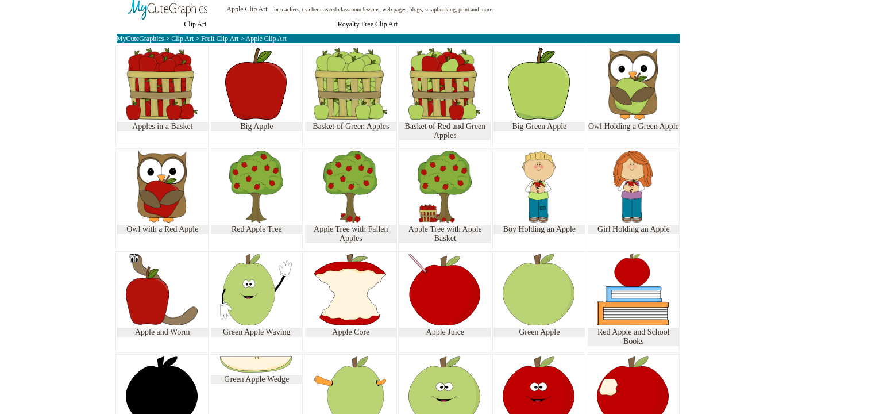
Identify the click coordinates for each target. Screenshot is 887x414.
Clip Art (195, 24)
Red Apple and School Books (633, 337)
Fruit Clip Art (220, 38)
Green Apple (539, 332)
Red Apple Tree (257, 229)
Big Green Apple (539, 126)
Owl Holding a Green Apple (633, 126)
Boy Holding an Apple (539, 229)
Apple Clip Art (246, 9)
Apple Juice (445, 332)
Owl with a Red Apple (162, 229)
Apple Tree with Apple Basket (445, 234)
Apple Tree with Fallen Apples (351, 234)
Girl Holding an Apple (633, 229)
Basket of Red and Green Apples (444, 131)
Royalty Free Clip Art (368, 24)
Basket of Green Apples (351, 126)
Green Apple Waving (257, 332)
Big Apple (256, 126)
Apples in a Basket (162, 126)
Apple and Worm (162, 332)
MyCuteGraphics (140, 38)
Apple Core (350, 332)
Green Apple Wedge (256, 379)
